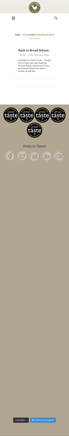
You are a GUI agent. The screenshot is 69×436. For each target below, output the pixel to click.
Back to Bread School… (34, 50)
